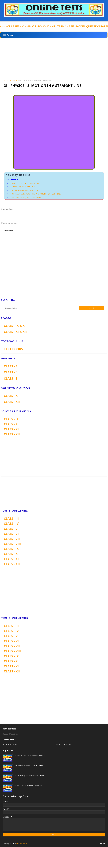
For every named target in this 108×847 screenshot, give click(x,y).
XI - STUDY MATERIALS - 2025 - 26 (23, 190)
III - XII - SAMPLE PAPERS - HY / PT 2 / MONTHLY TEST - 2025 (35, 194)
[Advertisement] (54, 59)
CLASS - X (11, 396)
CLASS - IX (11, 419)
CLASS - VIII (12, 544)
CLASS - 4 (10, 372)
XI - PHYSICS (14, 80)
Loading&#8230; (54, 132)
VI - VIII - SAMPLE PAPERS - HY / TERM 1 (29, 785)
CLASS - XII (12, 402)
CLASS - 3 (10, 366)
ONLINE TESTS (21, 843)
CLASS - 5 (10, 378)
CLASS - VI (11, 533)
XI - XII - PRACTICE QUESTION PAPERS (25, 197)
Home (6, 80)
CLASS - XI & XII (15, 332)
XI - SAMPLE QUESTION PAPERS (22, 186)
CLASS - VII (12, 539)
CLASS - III (11, 518)
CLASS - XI (11, 429)
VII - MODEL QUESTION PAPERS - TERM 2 (29, 775)
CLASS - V (11, 528)
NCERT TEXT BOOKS (10, 745)
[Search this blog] (41, 308)
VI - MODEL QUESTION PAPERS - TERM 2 (29, 755)
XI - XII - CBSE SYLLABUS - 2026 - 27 (24, 183)
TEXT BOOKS (13, 349)
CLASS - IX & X (14, 325)
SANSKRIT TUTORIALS (63, 745)
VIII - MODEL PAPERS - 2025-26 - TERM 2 (29, 765)
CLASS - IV (11, 523)
